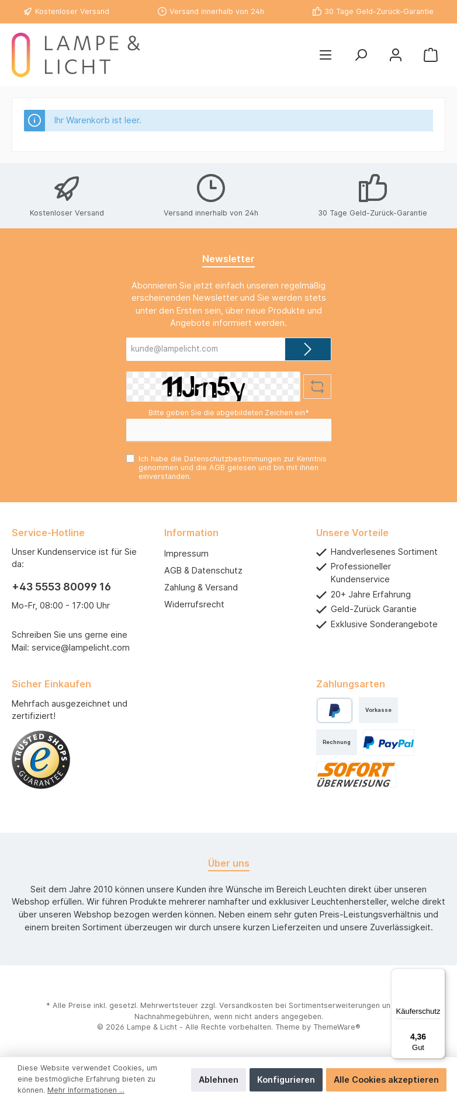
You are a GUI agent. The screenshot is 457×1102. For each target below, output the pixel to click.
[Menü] (325, 55)
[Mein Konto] (395, 55)
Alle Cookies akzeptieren (386, 1079)
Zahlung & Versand (201, 587)
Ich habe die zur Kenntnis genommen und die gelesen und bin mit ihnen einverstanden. (233, 467)
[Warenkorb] (430, 55)
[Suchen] (360, 55)
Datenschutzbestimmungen (232, 458)
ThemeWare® (337, 1027)
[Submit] (308, 349)
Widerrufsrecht (194, 604)
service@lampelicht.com (81, 647)
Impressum (186, 553)
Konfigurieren (286, 1079)
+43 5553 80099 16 (61, 586)
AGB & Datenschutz (203, 570)
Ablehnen (218, 1079)
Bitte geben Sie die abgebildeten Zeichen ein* (228, 412)
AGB (217, 467)
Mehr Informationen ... (85, 1090)
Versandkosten (246, 1005)
